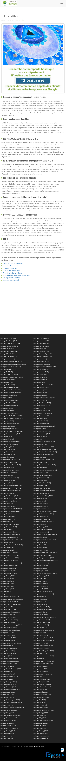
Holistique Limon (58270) (6, 695)
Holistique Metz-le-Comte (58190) (42, 555)
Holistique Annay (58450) (40, 547)
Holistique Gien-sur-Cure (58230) (9, 620)
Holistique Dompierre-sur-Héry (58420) (10, 491)
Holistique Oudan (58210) (40, 379)
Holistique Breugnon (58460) (8, 726)
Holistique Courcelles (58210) (8, 369)
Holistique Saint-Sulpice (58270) (41, 622)
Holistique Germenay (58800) (41, 576)
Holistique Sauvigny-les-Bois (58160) (10, 612)
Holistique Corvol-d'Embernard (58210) (10, 669)
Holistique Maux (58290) (39, 457)
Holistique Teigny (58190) (40, 604)
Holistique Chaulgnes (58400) (41, 697)
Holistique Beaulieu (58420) (7, 635)
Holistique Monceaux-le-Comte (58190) (10, 643)
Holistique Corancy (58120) (7, 651)
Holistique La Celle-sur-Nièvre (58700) (10, 343)
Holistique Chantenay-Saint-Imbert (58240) (11, 485)
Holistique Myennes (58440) (40, 550)
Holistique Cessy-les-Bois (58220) (9, 400)
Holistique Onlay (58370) (39, 578)
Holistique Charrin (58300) (40, 702)
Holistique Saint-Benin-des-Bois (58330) (11, 390)
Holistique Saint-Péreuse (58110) (9, 496)
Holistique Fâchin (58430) (40, 705)
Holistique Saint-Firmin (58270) (8, 664)
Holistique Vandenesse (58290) (41, 434)
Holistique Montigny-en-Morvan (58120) (43, 454)
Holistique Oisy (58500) (6, 522)
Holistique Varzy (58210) (39, 633)
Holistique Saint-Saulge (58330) (8, 341)
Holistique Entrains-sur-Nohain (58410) (10, 604)
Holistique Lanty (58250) (6, 529)
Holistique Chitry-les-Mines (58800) (9, 387)
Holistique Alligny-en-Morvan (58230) (10, 534)
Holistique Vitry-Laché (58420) (41, 341)
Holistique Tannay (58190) (7, 671)
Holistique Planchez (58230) (40, 614)
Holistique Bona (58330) (39, 676)
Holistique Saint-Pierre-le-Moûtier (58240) (44, 367)
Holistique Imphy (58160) (7, 421)
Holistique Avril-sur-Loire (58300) (9, 413)
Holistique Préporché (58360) (8, 687)
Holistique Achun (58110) (40, 400)
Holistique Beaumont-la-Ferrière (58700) (44, 491)
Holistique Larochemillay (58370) (9, 351)
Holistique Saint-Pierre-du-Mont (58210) (11, 361)
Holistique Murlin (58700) (39, 602)
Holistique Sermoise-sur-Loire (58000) (43, 594)
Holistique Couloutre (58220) (41, 343)
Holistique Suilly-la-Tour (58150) (41, 364)
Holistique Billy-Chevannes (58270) (42, 475)
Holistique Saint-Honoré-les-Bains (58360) (44, 540)
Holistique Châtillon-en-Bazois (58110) (43, 514)
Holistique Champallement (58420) (9, 524)
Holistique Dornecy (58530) (7, 576)
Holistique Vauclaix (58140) (40, 669)
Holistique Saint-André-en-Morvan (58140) (11, 431)
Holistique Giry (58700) (39, 382)
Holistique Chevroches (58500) (8, 627)
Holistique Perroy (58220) (7, 436)
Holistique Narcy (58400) (39, 439)
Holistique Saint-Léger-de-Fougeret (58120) (45, 534)
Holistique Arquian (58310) (7, 705)
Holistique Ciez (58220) (39, 349)
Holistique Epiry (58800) (39, 728)
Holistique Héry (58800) (39, 596)
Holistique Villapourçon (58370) (41, 607)
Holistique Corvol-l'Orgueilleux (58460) (43, 651)
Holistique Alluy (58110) (39, 429)
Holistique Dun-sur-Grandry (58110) (9, 472)
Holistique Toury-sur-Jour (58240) (9, 728)
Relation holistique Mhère (11, 280)
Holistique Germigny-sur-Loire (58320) (10, 498)
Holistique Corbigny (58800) (40, 713)
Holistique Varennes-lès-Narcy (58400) (43, 656)
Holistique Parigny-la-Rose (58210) (9, 555)
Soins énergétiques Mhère (11, 271)
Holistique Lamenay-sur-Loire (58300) (43, 720)
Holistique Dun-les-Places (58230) (42, 684)
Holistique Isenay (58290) (40, 542)
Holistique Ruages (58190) (7, 586)
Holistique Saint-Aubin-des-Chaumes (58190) (45, 553)
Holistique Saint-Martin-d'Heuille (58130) (11, 416)
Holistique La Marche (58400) (8, 617)
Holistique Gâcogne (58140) (40, 516)
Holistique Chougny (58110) (40, 506)
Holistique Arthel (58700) (7, 633)
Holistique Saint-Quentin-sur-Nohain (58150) (45, 452)
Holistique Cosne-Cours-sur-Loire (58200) (11, 540)
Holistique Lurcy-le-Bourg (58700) (9, 553)
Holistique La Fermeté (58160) (8, 638)
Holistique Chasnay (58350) (40, 723)
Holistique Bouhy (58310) (7, 439)
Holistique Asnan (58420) (7, 493)
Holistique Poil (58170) (6, 514)
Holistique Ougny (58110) (40, 395)
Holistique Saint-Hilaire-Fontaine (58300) (11, 563)
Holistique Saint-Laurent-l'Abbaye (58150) (11, 488)
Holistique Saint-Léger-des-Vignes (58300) (44, 441)
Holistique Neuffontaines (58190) (9, 537)
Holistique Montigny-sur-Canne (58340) (43, 558)
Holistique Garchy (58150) (7, 447)
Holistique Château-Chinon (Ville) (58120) (44, 426)
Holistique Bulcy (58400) (6, 679)
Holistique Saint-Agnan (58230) (41, 369)
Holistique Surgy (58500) (6, 584)
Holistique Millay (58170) (6, 645)
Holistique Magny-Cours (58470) (41, 351)
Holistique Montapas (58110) (41, 532)
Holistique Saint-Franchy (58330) (42, 695)
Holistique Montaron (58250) (41, 361)
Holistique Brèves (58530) (40, 568)
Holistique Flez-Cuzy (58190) (41, 346)
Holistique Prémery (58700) (40, 731)
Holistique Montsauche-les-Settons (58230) (45, 470)
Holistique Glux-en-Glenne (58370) (42, 519)
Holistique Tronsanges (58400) (41, 405)
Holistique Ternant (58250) (7, 452)
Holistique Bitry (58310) (39, 726)
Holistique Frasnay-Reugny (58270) (9, 379)
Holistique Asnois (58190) (40, 599)
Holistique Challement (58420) (41, 387)
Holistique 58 (10, 20)
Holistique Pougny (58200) (40, 418)
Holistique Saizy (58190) (6, 408)
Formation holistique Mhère (12, 273)
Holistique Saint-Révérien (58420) (9, 658)
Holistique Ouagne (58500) (40, 571)
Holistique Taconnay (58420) (7, 519)
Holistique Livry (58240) (6, 483)
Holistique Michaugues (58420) (8, 682)
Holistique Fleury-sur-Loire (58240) (9, 478)
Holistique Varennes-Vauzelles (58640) (43, 630)
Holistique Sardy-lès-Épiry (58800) (9, 470)
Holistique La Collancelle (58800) (9, 374)
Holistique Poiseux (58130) (40, 565)
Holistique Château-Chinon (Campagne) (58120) (13, 364)
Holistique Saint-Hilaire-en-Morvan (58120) (44, 465)
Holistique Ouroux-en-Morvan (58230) (43, 674)
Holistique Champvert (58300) (41, 682)
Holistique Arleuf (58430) (7, 354)
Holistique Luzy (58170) (6, 738)
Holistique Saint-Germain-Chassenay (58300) (45, 511)
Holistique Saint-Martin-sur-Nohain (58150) (11, 418)
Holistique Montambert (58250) (8, 532)
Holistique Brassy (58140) (40, 715)
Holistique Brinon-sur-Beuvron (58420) (10, 465)
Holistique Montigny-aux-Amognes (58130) (44, 640)
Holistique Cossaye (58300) (7, 547)
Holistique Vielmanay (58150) (41, 372)
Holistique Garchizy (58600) (40, 527)
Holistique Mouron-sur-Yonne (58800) (10, 434)
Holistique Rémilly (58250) (7, 457)
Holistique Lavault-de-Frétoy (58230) (43, 496)
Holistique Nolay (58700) (6, 607)
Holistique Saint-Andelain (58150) (9, 565)
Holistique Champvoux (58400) (8, 527)
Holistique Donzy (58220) (7, 550)
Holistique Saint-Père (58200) (8, 614)
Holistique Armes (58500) (7, 723)
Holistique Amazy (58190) (7, 581)
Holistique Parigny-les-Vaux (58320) (42, 472)
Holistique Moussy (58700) (7, 506)
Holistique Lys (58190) (6, 656)
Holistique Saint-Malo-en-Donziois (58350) (11, 377)
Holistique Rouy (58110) (6, 591)
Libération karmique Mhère (12, 266)
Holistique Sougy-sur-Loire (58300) (42, 609)
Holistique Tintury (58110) (7, 713)
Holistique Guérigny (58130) (7, 692)
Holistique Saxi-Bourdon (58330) (42, 635)
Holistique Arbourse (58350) (7, 542)
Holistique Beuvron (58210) (7, 640)
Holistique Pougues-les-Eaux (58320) (10, 689)
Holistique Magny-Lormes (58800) (9, 560)
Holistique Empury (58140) (40, 545)
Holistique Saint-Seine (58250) (8, 403)
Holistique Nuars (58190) (6, 736)
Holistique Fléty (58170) (39, 718)
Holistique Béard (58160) (40, 537)
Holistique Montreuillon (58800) (8, 609)
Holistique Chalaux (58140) (40, 444)
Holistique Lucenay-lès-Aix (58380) (9, 423)
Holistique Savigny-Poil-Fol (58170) (42, 591)
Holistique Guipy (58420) (6, 382)
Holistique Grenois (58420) (40, 643)
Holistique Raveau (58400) (7, 733)
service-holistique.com (12, 747)
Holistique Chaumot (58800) (40, 666)
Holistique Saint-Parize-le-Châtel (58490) (11, 509)
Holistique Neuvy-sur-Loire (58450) (9, 558)
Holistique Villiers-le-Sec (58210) (9, 676)
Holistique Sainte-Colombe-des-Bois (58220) (45, 573)
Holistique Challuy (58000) (40, 612)
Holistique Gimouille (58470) (40, 707)
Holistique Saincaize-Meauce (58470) (10, 630)
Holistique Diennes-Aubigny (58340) (42, 354)
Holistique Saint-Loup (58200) (8, 571)
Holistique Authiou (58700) (40, 485)
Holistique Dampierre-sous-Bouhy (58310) (11, 545)
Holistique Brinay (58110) (40, 653)
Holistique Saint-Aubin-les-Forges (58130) (44, 449)
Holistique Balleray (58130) (7, 359)
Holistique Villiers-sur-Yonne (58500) (42, 687)
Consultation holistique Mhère (13, 263)
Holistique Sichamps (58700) (41, 563)
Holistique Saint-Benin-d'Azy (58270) (43, 664)
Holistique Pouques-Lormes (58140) (43, 645)
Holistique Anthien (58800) (40, 462)
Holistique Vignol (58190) (40, 581)
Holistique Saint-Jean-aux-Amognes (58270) (12, 707)
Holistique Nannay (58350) (40, 390)
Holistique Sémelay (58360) (7, 731)
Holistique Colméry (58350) (40, 692)
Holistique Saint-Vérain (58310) (41, 620)
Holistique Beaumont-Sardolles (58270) (10, 715)
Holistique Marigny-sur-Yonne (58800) (10, 441)
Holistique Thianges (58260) (7, 426)
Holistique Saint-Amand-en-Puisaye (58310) (45, 522)
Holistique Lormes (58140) (40, 374)
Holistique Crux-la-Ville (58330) (41, 416)
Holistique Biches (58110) (7, 349)
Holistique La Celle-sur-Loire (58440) (43, 385)
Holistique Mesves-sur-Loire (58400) (10, 460)
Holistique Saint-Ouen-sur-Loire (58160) (43, 710)
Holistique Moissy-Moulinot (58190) (9, 429)
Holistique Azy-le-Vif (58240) (7, 622)
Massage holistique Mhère (11, 278)
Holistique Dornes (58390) (7, 410)
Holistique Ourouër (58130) (40, 738)
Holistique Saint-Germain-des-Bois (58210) (44, 617)
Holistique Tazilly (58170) (39, 436)
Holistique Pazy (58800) (39, 700)
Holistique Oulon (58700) (6, 578)
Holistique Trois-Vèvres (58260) (8, 720)
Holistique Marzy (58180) (40, 392)
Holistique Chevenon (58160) (41, 423)
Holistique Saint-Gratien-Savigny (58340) (11, 625)
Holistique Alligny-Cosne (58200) (42, 483)
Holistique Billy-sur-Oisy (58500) (8, 710)
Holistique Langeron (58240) (40, 733)
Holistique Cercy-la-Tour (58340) (8, 462)
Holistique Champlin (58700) (40, 671)
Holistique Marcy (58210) (40, 359)
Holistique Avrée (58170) (40, 498)
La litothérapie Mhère (10, 268)
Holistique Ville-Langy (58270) (8, 684)
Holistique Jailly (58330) (39, 524)
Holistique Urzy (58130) (39, 501)
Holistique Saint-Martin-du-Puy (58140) (10, 392)
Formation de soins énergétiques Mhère (16, 275)
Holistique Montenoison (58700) (41, 679)
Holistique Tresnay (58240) (7, 480)
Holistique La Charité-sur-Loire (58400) (43, 661)
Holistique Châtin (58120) (40, 689)
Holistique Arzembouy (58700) (41, 488)
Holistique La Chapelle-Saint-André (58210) (11, 599)
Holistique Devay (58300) (40, 627)
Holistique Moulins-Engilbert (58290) (10, 700)
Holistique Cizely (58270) (7, 697)
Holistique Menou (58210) (7, 589)
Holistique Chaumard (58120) (8, 338)
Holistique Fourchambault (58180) (9, 718)
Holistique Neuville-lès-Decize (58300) (43, 447)
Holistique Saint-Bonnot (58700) (8, 648)
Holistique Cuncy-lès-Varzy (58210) (42, 413)
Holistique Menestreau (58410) (8, 573)
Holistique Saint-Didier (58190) (8, 653)
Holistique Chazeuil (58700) (7, 674)
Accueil (3, 20)
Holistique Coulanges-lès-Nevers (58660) (11, 702)
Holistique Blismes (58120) (7, 449)
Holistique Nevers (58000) (7, 666)
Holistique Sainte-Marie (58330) (8, 395)
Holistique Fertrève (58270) (40, 586)
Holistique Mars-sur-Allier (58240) (42, 431)
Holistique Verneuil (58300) (7, 454)
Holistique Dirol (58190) (6, 372)
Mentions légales (39, 747)
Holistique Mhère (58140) (40, 480)
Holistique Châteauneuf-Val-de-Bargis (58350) (45, 560)
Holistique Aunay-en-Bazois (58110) (9, 596)
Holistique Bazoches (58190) (41, 625)
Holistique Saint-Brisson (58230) (41, 509)
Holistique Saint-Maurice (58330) (42, 403)
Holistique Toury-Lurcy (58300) (41, 410)
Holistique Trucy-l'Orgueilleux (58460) (10, 511)
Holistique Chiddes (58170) (40, 421)
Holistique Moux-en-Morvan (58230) (42, 529)
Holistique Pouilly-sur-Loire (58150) (9, 661)
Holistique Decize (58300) (7, 503)
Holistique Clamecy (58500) (7, 516)
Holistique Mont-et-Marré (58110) (9, 346)
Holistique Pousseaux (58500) (41, 736)
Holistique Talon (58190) (39, 658)
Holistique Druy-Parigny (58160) (8, 501)
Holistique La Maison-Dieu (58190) (9, 602)
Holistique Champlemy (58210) (8, 568)
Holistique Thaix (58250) (6, 475)
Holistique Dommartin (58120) (41, 493)
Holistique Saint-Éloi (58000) (40, 584)
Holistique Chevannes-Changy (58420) (43, 460)
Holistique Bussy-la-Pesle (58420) (9, 444)
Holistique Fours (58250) (39, 408)
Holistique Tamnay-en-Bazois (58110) (10, 405)
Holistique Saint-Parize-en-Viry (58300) (10, 367)
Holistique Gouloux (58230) (7, 385)
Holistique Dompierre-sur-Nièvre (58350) (44, 398)
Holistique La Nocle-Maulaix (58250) (9, 356)
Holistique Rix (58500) (6, 398)
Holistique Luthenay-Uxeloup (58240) (43, 638)
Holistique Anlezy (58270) (40, 377)
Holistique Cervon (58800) (40, 467)
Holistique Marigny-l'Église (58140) (42, 356)
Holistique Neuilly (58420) (7, 467)
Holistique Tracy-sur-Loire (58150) (9, 594)
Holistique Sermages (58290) (41, 648)
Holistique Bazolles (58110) (40, 503)
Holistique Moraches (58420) (41, 478)
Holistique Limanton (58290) (40, 589)
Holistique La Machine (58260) (41, 338)
